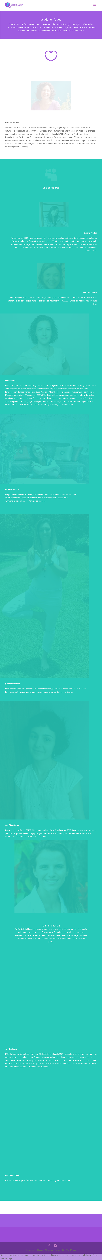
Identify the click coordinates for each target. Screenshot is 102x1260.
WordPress (71, 1250)
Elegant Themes (45, 1250)
